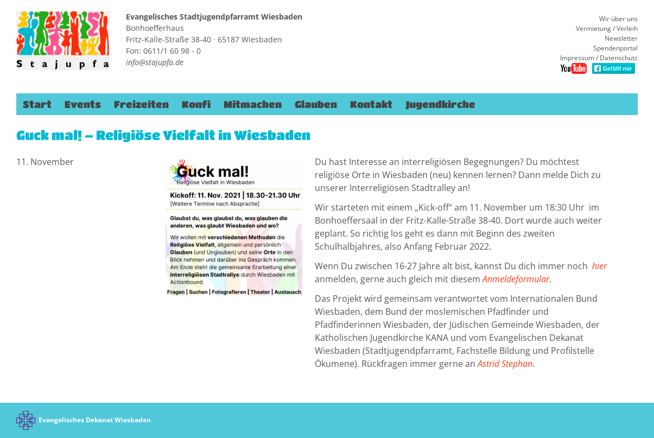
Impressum (577, 57)
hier (599, 266)
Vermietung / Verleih (607, 28)
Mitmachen (253, 104)
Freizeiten (141, 104)
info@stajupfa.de (154, 62)
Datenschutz (619, 57)
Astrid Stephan (505, 364)
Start (37, 104)
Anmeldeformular (515, 279)
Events (83, 104)
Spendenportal (615, 48)
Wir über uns (618, 18)
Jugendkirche (440, 104)
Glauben (316, 104)
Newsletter (621, 38)
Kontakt (371, 104)
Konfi (196, 104)
